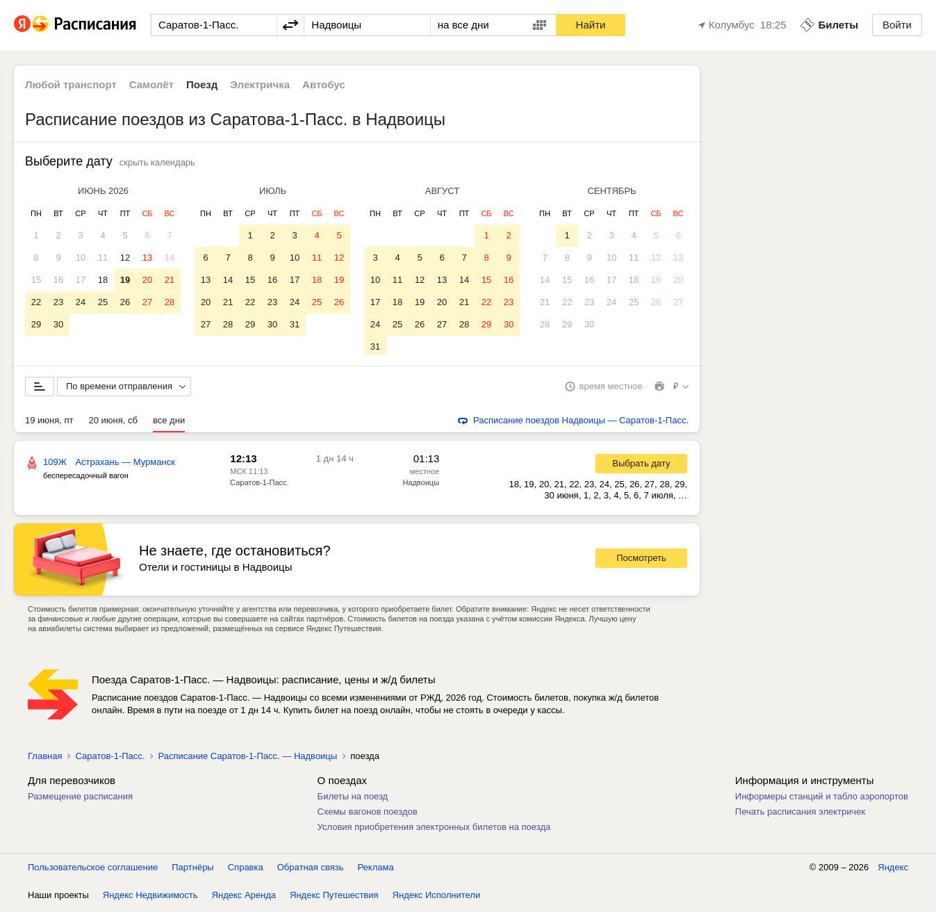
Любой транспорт (71, 84)
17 (80, 280)
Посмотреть (641, 560)
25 (103, 302)
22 (36, 302)
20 (147, 280)
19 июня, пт (49, 423)
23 (58, 302)
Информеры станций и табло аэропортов (821, 799)
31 (294, 324)
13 (147, 257)
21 (169, 280)
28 (169, 302)
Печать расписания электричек (800, 814)
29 (36, 324)
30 (58, 324)
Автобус (323, 84)
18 (103, 280)
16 (58, 280)
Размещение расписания (80, 799)
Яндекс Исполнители (437, 898)
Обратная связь (310, 870)
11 (103, 257)
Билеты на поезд (353, 799)
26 (125, 302)
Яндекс (893, 870)
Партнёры (192, 870)
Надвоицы (420, 485)
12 (125, 257)
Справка (245, 870)
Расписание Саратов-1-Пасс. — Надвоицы (247, 759)
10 (80, 257)
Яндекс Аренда (244, 898)
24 (80, 302)
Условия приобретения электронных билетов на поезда (434, 829)
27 (147, 302)
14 (169, 257)
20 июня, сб (113, 423)
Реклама (376, 870)
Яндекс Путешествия (334, 898)
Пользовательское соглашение (93, 870)
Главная (45, 759)
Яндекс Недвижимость (150, 898)
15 (36, 280)
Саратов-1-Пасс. (259, 485)
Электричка (260, 84)
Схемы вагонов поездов (368, 814)
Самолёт (151, 84)
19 (125, 280)
